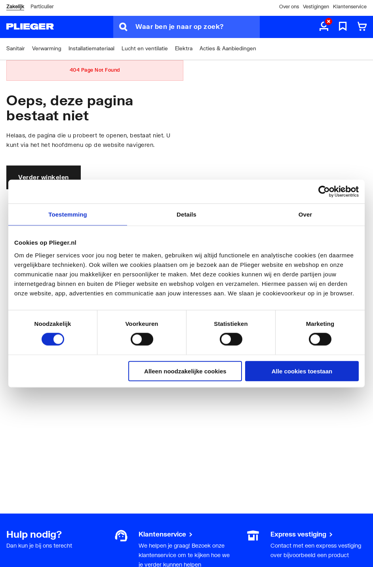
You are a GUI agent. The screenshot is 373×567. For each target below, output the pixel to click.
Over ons (289, 7)
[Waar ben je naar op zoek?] (197, 27)
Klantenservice (350, 7)
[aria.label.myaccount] (324, 27)
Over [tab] (305, 214)
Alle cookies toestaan (302, 370)
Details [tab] (186, 214)
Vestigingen (316, 7)
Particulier (41, 7)
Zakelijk (15, 7)
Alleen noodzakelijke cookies (185, 370)
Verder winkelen (43, 177)
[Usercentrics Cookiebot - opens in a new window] (324, 192)
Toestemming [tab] (67, 214)
